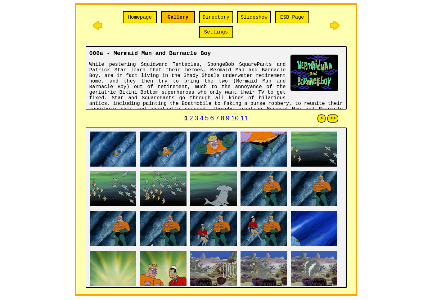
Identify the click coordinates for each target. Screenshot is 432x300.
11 (244, 119)
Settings (216, 32)
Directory (216, 17)
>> (333, 119)
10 (235, 119)
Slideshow (254, 17)
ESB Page (292, 17)
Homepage (140, 17)
